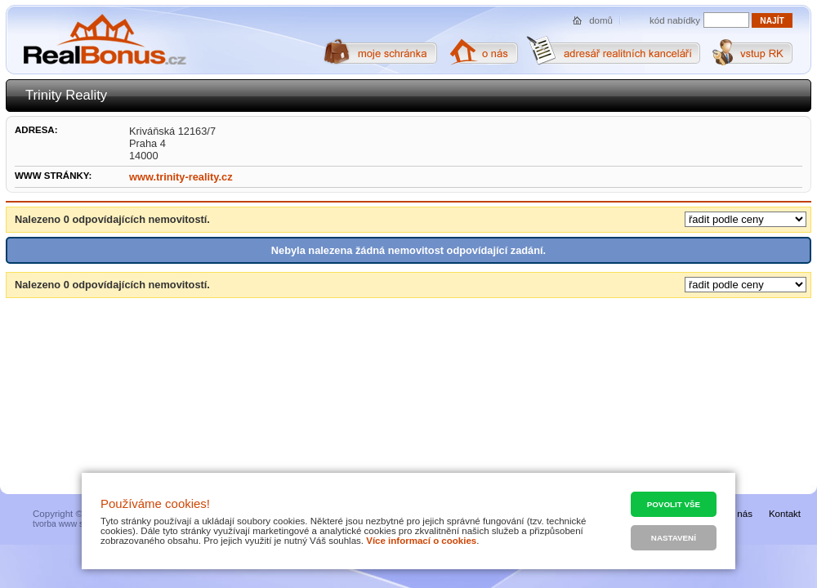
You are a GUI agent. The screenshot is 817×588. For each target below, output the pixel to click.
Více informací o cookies (421, 541)
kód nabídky (675, 20)
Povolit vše (673, 504)
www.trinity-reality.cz (181, 177)
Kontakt (785, 514)
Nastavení (673, 537)
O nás (739, 514)
